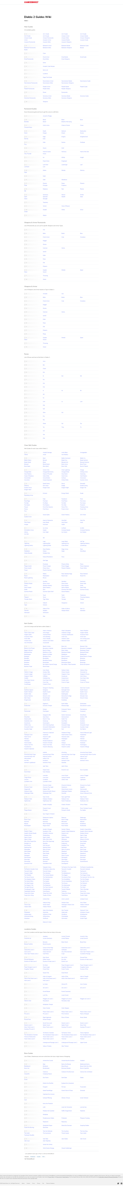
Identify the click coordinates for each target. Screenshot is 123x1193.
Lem (45, 401)
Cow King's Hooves (30, 680)
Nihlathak (46, 1114)
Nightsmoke (28, 801)
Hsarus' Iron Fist (29, 745)
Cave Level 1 (84, 950)
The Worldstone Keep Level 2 (70, 1035)
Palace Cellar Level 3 (86, 1012)
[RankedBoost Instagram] (122, 1183)
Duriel (27, 1079)
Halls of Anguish (48, 976)
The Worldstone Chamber (32, 1035)
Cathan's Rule (85, 670)
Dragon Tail (84, 487)
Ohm (45, 412)
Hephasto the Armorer (50, 1094)
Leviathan (46, 779)
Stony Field (84, 1025)
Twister (83, 599)
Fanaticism (65, 499)
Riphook (83, 821)
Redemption (47, 576)
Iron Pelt (27, 760)
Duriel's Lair (66, 961)
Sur (82, 423)
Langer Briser (28, 777)
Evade (82, 493)
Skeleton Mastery (48, 585)
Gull (64, 729)
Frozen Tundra (66, 969)
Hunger (27, 524)
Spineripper (28, 849)
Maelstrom (65, 787)
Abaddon (46, 936)
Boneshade (47, 662)
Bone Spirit (47, 466)
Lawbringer (66, 164)
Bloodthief (28, 660)
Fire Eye (65, 1087)
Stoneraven (84, 855)
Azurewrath (47, 642)
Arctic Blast (66, 452)
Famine (64, 142)
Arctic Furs (65, 636)
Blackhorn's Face (48, 652)
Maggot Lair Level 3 (86, 999)
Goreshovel (28, 723)
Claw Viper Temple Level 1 (88, 952)
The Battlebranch (67, 873)
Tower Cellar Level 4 (30, 1039)
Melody (65, 170)
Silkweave (65, 839)
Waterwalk (65, 912)
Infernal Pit (65, 984)
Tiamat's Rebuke (67, 889)
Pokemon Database (46, 1183)
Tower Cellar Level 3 (86, 1037)
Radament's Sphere (49, 817)
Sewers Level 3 (29, 1025)
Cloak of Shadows (30, 476)
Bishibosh (46, 1066)
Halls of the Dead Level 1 (32, 978)
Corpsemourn (66, 678)
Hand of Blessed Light (87, 732)
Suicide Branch (85, 861)
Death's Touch (85, 692)
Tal (45, 427)
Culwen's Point (48, 684)
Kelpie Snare (47, 770)
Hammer (46, 248)
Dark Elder (65, 1077)
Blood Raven (66, 1066)
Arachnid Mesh (48, 634)
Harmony (65, 151)
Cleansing (84, 474)
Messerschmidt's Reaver (50, 791)
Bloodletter (47, 658)
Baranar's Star (85, 646)
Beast (45, 119)
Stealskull (65, 851)
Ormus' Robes (85, 804)
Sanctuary (46, 195)
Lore (45, 167)
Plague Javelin (29, 566)
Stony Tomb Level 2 (49, 1027)
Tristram (83, 1039)
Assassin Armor (48, 40)
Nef (45, 409)
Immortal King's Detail (87, 752)
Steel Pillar (28, 853)
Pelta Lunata (66, 808)
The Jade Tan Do (85, 881)
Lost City (46, 995)
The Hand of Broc (30, 881)
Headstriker (84, 734)
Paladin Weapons (67, 88)
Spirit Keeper (28, 851)
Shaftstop (65, 835)
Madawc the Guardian (49, 1111)
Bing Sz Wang (48, 650)
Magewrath (28, 789)
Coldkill (27, 678)
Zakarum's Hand (48, 922)
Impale (46, 530)
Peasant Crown (48, 808)
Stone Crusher (66, 855)
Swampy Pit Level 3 (30, 1029)
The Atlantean (48, 873)
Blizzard (27, 464)
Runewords (66, 92)
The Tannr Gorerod (49, 887)
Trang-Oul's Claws (30, 893)
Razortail (27, 821)
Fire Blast (46, 503)
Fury (26, 144)
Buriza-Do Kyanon (86, 664)
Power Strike (84, 568)
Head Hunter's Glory (68, 734)
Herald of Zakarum (49, 741)
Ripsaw (27, 823)
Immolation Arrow (30, 530)
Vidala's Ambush (85, 904)
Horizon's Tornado (48, 743)
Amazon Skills (66, 38)
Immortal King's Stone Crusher (89, 754)
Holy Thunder (29, 153)
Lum (82, 401)
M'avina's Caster (48, 785)
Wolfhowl (46, 918)
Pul (45, 416)
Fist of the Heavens (49, 507)
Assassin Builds (67, 40)
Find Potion (66, 501)
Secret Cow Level (48, 1023)
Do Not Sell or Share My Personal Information (108, 1177)
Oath (45, 179)
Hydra (64, 524)
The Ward (84, 887)
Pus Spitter (84, 810)
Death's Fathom (29, 692)
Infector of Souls (67, 1098)
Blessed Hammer (85, 462)
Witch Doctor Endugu (49, 1148)
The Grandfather (67, 879)
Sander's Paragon (48, 829)
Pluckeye (46, 810)
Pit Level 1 (28, 1014)
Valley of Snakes (48, 1046)
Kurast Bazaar (47, 991)
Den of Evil (65, 957)
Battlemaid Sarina (86, 1064)
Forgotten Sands (85, 967)
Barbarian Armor (48, 45)
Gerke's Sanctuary (67, 715)
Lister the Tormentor (68, 1107)
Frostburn (65, 711)
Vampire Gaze (66, 902)
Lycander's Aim (29, 781)
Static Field (84, 587)
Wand (45, 279)
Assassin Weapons (68, 42)
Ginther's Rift (84, 717)
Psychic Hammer (48, 570)
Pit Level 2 (47, 1014)
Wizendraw (84, 916)
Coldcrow (46, 1072)
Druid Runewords (30, 59)
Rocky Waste (84, 1017)
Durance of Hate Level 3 (50, 961)
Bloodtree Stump (48, 660)
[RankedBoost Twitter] (119, 1183)
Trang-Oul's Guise (67, 893)
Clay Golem (66, 474)
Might (64, 551)
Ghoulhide (28, 717)
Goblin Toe (65, 719)
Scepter (46, 270)
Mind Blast (84, 551)
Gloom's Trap (47, 719)
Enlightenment (85, 136)
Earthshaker (84, 703)
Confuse (65, 478)
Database (33, 1156)
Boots (64, 233)
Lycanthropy (84, 545)
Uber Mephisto (48, 1141)
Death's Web (28, 694)
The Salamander (67, 885)
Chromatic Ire (84, 672)
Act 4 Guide (28, 36)
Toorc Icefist (84, 1133)
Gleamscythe (28, 719)
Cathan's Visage (29, 672)
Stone (26, 199)
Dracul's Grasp (85, 698)
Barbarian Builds (67, 45)
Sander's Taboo (29, 831)
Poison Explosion (85, 566)
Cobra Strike (47, 476)
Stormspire (84, 859)
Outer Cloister (47, 1008)
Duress (83, 133)
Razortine (46, 821)
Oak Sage (46, 560)
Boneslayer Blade (67, 662)
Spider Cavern (47, 1025)
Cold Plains (47, 954)
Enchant (46, 493)
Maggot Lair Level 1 (49, 999)
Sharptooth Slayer (48, 1125)
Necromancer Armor (49, 81)
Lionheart (27, 167)
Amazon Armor (67, 36)
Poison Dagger (66, 566)
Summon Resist (29, 591)
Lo (63, 401)
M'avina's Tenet (29, 787)
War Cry (83, 608)
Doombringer (47, 698)
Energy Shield (66, 493)
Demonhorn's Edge (68, 696)
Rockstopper (28, 825)
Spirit (26, 196)
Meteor (46, 551)
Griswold (83, 1090)
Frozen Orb (84, 509)
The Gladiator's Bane (30, 879)
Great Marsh (66, 973)
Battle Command (67, 458)
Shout (26, 585)
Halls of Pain (66, 976)
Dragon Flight (66, 487)
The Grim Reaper (85, 879)
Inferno (27, 532)
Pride (26, 185)
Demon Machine (29, 696)
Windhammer (85, 914)
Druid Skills (47, 59)
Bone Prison (84, 464)
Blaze (45, 462)
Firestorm (83, 505)
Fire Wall (65, 505)
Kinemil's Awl (66, 770)
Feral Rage (28, 501)
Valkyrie (46, 603)
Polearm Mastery (67, 568)
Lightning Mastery (86, 543)
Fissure (27, 507)
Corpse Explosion (48, 480)
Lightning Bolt (47, 543)
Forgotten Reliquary (68, 967)
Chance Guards (67, 672)
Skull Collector (66, 841)
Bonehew (27, 662)
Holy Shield (47, 522)
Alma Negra (47, 632)
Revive (46, 578)
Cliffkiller (46, 676)
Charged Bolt (28, 472)
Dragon (46, 133)
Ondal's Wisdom (67, 804)
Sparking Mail (28, 847)
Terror (45, 597)
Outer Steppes (66, 1008)
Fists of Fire (66, 507)
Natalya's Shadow (48, 799)
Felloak (46, 709)
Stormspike (65, 859)
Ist (63, 390)
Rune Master (66, 825)
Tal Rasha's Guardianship (87, 867)
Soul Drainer (28, 845)
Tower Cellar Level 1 (49, 1037)
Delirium (65, 131)
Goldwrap (46, 721)
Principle (46, 185)
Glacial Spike (47, 514)
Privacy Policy (51, 1177)
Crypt (64, 954)
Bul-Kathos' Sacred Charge (51, 664)
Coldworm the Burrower (69, 1072)
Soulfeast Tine (66, 845)
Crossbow (84, 237)
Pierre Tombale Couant (87, 808)
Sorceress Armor (48, 96)
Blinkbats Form (48, 656)
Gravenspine (47, 723)
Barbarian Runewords (31, 47)
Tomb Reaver (47, 891)
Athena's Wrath (67, 640)
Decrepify (83, 483)
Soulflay (83, 845)
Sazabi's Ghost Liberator (87, 831)
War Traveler (66, 910)
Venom (46, 206)
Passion (46, 183)
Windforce (65, 914)
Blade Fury (65, 460)
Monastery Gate (67, 1001)
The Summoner (48, 1133)
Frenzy (27, 509)
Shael (45, 423)
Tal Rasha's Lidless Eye (50, 869)
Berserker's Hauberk (68, 648)
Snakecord (65, 843)
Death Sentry (47, 483)
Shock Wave (66, 583)
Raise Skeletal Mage (68, 574)
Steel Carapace (85, 851)
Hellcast (83, 737)
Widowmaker (28, 914)
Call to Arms (47, 125)
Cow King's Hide (85, 678)
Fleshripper (47, 711)
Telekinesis (84, 595)
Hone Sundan (28, 743)
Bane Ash (65, 646)
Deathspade (66, 694)
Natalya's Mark (29, 799)
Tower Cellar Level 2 (68, 1037)
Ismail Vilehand (85, 1098)
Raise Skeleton (85, 574)
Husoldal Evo (28, 747)
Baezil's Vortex (48, 646)
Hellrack (83, 738)
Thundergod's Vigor (30, 889)
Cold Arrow (66, 476)
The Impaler (47, 881)
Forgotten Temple (30, 969)
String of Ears (66, 861)
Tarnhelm (65, 871)
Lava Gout (46, 777)
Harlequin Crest (29, 734)
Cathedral (65, 950)
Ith (82, 390)
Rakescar (65, 817)
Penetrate (46, 564)
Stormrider (28, 859)
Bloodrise (83, 658)
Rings (45, 334)
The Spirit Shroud (29, 887)
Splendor (46, 196)
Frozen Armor (66, 509)
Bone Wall (65, 466)
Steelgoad (28, 855)
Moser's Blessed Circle (87, 793)
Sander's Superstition (86, 829)
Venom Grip (28, 904)
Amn (45, 361)
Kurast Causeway (67, 991)
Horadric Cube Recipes (50, 66)
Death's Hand (66, 692)
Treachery (46, 202)
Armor (27, 40)
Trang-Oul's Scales (86, 893)
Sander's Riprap (67, 829)
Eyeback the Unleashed (69, 1083)
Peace (64, 183)
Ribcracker (65, 821)
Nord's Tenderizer (67, 801)
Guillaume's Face (48, 729)
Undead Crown (85, 899)
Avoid (45, 454)
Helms (64, 248)
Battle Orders (28, 460)
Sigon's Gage (84, 835)
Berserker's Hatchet (49, 648)
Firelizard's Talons (67, 709)
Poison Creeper (48, 566)
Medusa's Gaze (29, 791)
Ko (44, 398)
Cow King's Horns (48, 680)
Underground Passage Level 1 (52, 1042)
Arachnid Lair (28, 938)
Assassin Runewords (30, 42)
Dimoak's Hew (85, 696)
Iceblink (46, 752)
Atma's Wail (84, 640)
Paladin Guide (85, 86)
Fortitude (83, 142)
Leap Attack (66, 541)
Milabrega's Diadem (68, 791)
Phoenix (83, 183)
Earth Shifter (66, 703)
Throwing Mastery (86, 597)
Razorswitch (84, 819)
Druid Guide (84, 57)
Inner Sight (47, 532)
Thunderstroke (48, 889)
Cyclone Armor (85, 480)
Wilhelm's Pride (48, 914)
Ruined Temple (48, 1019)
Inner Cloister (84, 984)
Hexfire (64, 741)
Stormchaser (28, 857)
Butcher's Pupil (29, 666)
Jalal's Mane (66, 766)
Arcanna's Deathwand (68, 634)
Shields (65, 270)
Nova (64, 557)
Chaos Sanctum (48, 952)
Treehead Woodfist (30, 1135)
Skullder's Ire (28, 843)
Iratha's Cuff (84, 758)
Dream (64, 133)
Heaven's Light (48, 737)
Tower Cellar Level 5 (49, 1039)
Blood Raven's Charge (87, 656)
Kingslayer (65, 161)
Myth (26, 172)
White (64, 209)
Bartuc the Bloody (67, 1064)
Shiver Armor (47, 583)
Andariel (83, 1060)
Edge (45, 136)
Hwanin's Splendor (30, 749)
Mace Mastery (47, 549)
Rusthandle (84, 825)
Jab (45, 538)
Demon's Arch (47, 696)
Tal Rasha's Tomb (67, 1033)
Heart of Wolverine (49, 520)
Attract (27, 454)
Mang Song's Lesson (68, 789)
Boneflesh (84, 660)
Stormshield (47, 859)
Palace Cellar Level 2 (68, 1012)
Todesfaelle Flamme (30, 891)
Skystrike (46, 843)
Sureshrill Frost (29, 863)
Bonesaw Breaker (67, 1068)
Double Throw (29, 487)
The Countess (66, 1131)
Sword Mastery (67, 591)
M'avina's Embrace (67, 785)
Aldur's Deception (67, 630)
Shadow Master (29, 583)
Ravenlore (46, 819)
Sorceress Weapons (68, 98)
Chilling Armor (85, 472)
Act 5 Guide (47, 36)
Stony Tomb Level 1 (30, 1027)
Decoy (64, 483)
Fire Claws (84, 503)
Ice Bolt (83, 528)
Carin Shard (47, 670)
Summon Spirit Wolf (49, 591)
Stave (26, 272)
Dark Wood (47, 957)
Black (64, 119)
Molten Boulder (29, 553)
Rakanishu (65, 1122)
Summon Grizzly (85, 589)
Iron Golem (65, 532)
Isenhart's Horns (85, 760)
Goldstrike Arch (29, 721)
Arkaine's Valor (66, 638)
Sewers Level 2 (85, 1023)
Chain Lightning (67, 470)
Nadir (45, 176)
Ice (44, 157)
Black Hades (66, 650)
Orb (45, 262)
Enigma (65, 136)
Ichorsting (65, 752)
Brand (45, 121)
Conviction (28, 480)
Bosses (83, 47)
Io (44, 390)
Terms (31, 1183)
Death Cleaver (85, 690)
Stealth (64, 196)
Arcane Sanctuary (48, 938)
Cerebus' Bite (47, 672)
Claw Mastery (29, 474)
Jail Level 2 (65, 988)
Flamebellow (84, 709)
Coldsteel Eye (47, 678)
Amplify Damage (48, 452)
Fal (45, 379)
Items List (46, 70)
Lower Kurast (66, 995)
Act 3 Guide (84, 34)
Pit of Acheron (66, 1014)
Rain (64, 189)
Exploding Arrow (29, 495)
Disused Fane (84, 957)
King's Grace (47, 161)
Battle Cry (84, 458)
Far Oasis (46, 965)
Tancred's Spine (48, 871)
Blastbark (27, 656)
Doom (27, 133)
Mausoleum (47, 1001)
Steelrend (46, 855)
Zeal (45, 616)
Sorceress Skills (48, 98)
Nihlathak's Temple (49, 1004)
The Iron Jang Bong (68, 881)
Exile (45, 139)
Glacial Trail (47, 973)
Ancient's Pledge (48, 116)
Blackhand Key (29, 652)
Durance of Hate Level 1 (87, 959)
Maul (82, 549)
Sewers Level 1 (67, 1023)
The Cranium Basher (49, 875)
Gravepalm (65, 723)
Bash (45, 458)
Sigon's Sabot (47, 837)
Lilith (45, 1107)
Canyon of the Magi (49, 947)
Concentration (47, 478)
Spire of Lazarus (67, 849)
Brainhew (27, 664)
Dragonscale (28, 700)
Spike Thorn (84, 847)
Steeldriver (84, 853)
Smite (82, 585)
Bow (82, 233)
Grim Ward (84, 514)
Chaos (83, 125)
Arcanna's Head (29, 636)
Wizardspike (66, 916)
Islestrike (65, 762)
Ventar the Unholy (48, 1144)
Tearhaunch (84, 871)
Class (45, 53)
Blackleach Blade (67, 652)
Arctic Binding (47, 636)
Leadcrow (83, 777)
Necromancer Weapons (69, 83)
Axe (45, 229)
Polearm (46, 266)
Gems (45, 62)
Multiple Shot (47, 553)
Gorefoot (83, 721)
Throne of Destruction (31, 1037)
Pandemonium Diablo (49, 1118)
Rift (26, 191)
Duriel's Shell (47, 700)
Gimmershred (66, 717)
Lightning (27, 543)
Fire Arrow (84, 501)
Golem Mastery (67, 514)
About (22, 1183)
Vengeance (65, 603)
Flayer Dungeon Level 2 (87, 965)
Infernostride (28, 758)
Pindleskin (65, 1118)
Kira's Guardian (85, 770)
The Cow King (85, 1131)
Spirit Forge (84, 849)
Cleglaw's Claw (67, 674)
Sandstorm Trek (48, 831)
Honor (45, 153)
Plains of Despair (85, 1014)
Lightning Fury (66, 543)
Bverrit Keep (47, 666)
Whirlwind (47, 612)
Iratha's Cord (66, 758)
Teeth (64, 595)
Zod (45, 438)
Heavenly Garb (66, 737)
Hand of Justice (48, 151)
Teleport (27, 597)
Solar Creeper (29, 587)
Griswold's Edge (67, 725)
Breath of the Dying (68, 121)
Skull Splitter (84, 841)
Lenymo (27, 779)
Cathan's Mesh (66, 670)
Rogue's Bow (47, 825)
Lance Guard (66, 775)
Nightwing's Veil (48, 801)
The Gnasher (47, 879)
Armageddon (84, 452)
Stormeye (46, 857)
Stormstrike (28, 861)
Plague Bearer (29, 810)
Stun (45, 589)
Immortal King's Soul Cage (69, 754)
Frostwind (84, 711)
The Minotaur (47, 883)
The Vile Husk (66, 887)
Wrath (27, 211)
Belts (45, 233)
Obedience (65, 179)
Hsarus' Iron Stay (67, 745)
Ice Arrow (46, 528)
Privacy (35, 1183)
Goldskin (83, 719)
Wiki (44, 1156)
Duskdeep (65, 700)
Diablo (83, 1077)
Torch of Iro (84, 891)
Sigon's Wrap (28, 839)
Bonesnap (84, 662)
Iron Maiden (84, 532)
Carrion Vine (47, 470)
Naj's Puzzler (84, 797)
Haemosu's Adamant (49, 732)
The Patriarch (84, 883)
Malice (45, 170)
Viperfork (65, 906)
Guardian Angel (85, 727)
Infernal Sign (66, 756)
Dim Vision (47, 485)
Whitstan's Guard (85, 912)
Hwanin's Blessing (49, 747)
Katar (45, 255)
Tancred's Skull (29, 871)
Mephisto (83, 1111)
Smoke (83, 195)
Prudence (65, 185)
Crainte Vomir (66, 680)
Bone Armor (66, 464)
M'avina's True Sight (49, 787)
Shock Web (84, 583)
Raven (27, 576)
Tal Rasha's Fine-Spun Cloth (70, 867)
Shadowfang (47, 835)
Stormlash (84, 857)
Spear (82, 270)
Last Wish (46, 164)
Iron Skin (27, 534)
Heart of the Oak (85, 151)
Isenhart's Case (67, 760)
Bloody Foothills (29, 944)
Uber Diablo (66, 1139)
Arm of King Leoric (86, 638)
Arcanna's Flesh (85, 634)
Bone (82, 119)
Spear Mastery (48, 587)
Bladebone (65, 654)
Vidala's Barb (28, 906)
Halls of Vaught (85, 976)
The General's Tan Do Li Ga (88, 877)
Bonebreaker (47, 1068)
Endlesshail (28, 705)
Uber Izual (28, 1141)
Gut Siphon (84, 729)
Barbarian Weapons (68, 47)
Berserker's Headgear (87, 648)
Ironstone (46, 760)
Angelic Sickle (29, 634)
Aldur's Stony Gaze (30, 632)
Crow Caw (47, 682)
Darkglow (46, 690)
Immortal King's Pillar (49, 754)
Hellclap (27, 738)
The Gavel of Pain (67, 877)
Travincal (65, 1039)
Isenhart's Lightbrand (30, 762)
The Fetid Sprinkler (49, 877)
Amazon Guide (29, 38)
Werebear (84, 610)
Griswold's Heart (85, 725)
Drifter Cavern (47, 959)
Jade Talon (46, 766)
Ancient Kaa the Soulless (69, 1060)
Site (40, 1183)
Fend (82, 499)
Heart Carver (28, 737)
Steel (82, 196)
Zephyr (46, 215)
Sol (63, 423)
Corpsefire (28, 1074)
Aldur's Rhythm (85, 630)
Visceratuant (84, 906)
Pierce (82, 564)
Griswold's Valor (67, 727)
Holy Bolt (65, 520)
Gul (45, 383)
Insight (83, 157)
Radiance (46, 189)
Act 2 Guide (66, 34)
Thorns (64, 597)
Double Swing (85, 485)
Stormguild (65, 857)
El (44, 376)
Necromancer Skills (49, 83)
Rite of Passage (48, 823)
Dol (45, 372)
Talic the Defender (48, 1131)
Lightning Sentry (29, 545)
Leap (45, 541)
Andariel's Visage (67, 632)
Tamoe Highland (85, 1033)
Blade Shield (28, 462)
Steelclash (65, 853)
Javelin (46, 251)
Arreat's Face (28, 640)
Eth (82, 376)
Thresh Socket (66, 1133)
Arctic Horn (84, 636)
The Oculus (66, 883)
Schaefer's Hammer (49, 833)
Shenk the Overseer (68, 1125)
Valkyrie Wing (47, 902)
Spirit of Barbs (66, 587)
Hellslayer (28, 741)
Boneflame (65, 660)
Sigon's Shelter (66, 837)
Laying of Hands (67, 777)
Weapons (46, 101)
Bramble (27, 121)
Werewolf (28, 612)
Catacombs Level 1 (68, 947)
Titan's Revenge (85, 889)
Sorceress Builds (67, 96)
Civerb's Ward (47, 674)
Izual (26, 1100)
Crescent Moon (29, 127)
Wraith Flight (84, 918)
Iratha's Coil (47, 758)
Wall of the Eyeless (49, 910)
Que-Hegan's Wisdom (50, 814)
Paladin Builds (66, 86)
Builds (27, 50)
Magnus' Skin (47, 789)
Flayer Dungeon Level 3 (31, 967)
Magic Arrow (66, 549)
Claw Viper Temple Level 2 (32, 954)
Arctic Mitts (28, 638)
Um (45, 431)
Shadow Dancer (85, 833)
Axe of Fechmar (29, 642)
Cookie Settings (65, 1177)
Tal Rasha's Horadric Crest (32, 869)
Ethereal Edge (66, 705)
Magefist (83, 787)
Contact (27, 1183)
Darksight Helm (67, 690)
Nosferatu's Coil (85, 801)
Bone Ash (28, 1068)
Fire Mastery (47, 505)
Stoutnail (46, 861)
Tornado (65, 599)
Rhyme (83, 189)
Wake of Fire (47, 608)
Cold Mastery (84, 476)
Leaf (82, 164)
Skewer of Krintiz (85, 839)
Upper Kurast (84, 1042)
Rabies (46, 574)
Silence (64, 195)
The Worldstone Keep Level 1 (52, 1035)
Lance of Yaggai (85, 775)
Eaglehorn (46, 703)
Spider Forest (66, 1025)
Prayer (27, 570)
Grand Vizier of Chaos (68, 1090)
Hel (45, 387)
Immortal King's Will (30, 756)
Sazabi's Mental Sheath (31, 833)
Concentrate (28, 478)
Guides (40, 1156)
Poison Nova (47, 568)
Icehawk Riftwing (48, 1098)
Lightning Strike (48, 545)
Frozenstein (84, 1087)
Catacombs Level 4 (49, 950)
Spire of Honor (48, 849)
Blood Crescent (67, 656)
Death (45, 131)
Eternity (27, 139)
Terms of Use (59, 1177)
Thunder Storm (29, 599)
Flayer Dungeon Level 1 (69, 965)
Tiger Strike (47, 599)
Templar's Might (29, 873)
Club (64, 237)
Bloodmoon (66, 658)
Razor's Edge (66, 819)
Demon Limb (84, 694)
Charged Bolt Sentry (49, 472)
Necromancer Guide (86, 81)
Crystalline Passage (86, 954)
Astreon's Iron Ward (49, 640)
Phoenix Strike (66, 564)
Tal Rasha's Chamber (49, 1033)
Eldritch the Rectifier (49, 1083)
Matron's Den (28, 1001)
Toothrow (65, 891)
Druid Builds (66, 57)
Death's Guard (48, 692)
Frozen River (47, 969)
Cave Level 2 (28, 952)
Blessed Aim (66, 462)
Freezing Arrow (85, 507)
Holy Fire (83, 520)
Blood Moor (84, 942)
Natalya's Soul (66, 799)
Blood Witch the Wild (87, 1066)
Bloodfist (27, 658)
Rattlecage (84, 817)
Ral (45, 420)
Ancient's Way (85, 936)
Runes (45, 92)
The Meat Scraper (30, 883)
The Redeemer (48, 885)
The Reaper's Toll (29, 885)
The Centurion (85, 873)
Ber (45, 365)
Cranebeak (84, 680)
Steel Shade (47, 853)
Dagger (46, 240)
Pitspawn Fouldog (86, 1118)
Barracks (46, 942)
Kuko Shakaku (47, 772)
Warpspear (28, 912)
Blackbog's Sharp (85, 650)
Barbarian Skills (48, 47)
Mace (45, 259)
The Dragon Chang (86, 875)
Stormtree (46, 1127)
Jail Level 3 (84, 988)
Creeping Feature (48, 1074)
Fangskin (46, 1087)
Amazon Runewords (49, 38)
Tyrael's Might (85, 895)
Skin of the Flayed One (31, 841)
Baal (45, 1064)
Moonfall (65, 793)
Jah (45, 394)
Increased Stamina (86, 530)
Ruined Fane (28, 1019)
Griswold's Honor (29, 727)
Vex (45, 434)
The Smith (28, 1133)
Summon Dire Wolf (68, 589)
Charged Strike (66, 472)
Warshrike (46, 912)
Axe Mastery (66, 454)
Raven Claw (28, 819)
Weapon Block (66, 610)
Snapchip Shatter (85, 1125)
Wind (82, 209)
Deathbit (46, 694)
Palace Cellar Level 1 (49, 1012)
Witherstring (47, 916)
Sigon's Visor (84, 837)
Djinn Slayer (28, 698)
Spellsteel (65, 847)
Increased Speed (67, 530)
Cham (45, 368)
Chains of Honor (67, 125)
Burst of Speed (85, 466)
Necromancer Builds (68, 81)
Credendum (28, 682)
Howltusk (83, 743)
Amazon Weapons (86, 38)
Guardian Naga (29, 729)
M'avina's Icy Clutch (86, 785)
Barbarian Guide (85, 45)
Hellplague (65, 738)
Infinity (64, 157)
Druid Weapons (67, 59)
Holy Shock (66, 522)
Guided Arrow (29, 517)
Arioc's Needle (48, 638)
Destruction (84, 131)
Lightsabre (84, 779)
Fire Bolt (65, 503)
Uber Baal (46, 1139)
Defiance (27, 485)
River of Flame (66, 1017)
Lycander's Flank (48, 781)
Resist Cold (66, 576)
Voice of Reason (67, 206)
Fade (45, 499)
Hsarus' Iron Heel (48, 745)
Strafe (26, 589)
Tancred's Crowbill (67, 869)
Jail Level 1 (47, 988)
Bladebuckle (84, 654)
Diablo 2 (27, 20)
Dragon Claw (47, 487)
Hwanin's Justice (67, 747)
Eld (63, 376)
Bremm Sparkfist (85, 1068)
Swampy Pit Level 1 (68, 1027)
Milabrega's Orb (85, 791)
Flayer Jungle (47, 967)
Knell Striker (28, 772)
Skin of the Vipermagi (49, 841)
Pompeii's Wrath (67, 810)
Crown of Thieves (85, 682)
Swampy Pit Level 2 (86, 1027)
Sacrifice (46, 581)
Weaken (46, 610)
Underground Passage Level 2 (70, 1042)
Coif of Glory (84, 676)
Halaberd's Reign (67, 732)
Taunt (45, 595)
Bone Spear (28, 466)
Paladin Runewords (30, 88)
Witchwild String (29, 916)
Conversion (84, 478)
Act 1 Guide (47, 34)
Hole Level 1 (28, 980)
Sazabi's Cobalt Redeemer (69, 831)
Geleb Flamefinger (49, 1090)
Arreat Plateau (66, 938)
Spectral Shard (48, 847)
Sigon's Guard (29, 837)
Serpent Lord (66, 833)
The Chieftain (28, 875)
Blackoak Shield (85, 652)
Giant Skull (47, 717)
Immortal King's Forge (31, 754)
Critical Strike (66, 480)
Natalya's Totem (85, 799)
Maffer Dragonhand (68, 1111)
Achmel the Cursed (49, 1060)
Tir (82, 427)
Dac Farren (47, 1077)
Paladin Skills (47, 88)
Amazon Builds (85, 36)
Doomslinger (66, 698)
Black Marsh (66, 942)
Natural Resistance (49, 557)
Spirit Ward (47, 851)
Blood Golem (47, 464)
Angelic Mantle (85, 632)
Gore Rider (65, 721)
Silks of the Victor (48, 839)
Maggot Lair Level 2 (68, 999)
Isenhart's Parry (48, 762)
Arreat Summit (85, 938)
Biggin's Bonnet (29, 650)
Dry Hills (65, 959)
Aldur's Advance (48, 630)
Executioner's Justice (86, 705)
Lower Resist (66, 545)
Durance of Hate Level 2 (31, 961)
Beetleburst (28, 1066)
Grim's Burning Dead (49, 725)
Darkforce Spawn (29, 690)
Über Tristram (66, 1046)
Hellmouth (47, 738)
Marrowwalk (84, 789)
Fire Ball (27, 503)
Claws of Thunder (48, 474)
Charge (83, 470)
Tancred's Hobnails (86, 869)
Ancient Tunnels (67, 936)
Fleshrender (28, 711)
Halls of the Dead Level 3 (69, 978)
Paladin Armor (48, 86)
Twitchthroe (66, 895)
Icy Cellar (46, 984)
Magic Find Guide (48, 77)
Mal (45, 405)
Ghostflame (84, 715)
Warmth (27, 610)
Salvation (65, 581)
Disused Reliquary (30, 959)
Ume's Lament (66, 899)
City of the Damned (68, 952)
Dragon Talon (28, 489)
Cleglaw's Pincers (86, 674)
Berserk (46, 460)
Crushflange (28, 684)
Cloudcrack (65, 676)
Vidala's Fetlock (48, 906)
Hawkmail (46, 734)
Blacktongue (28, 654)
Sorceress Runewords (31, 98)
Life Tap (83, 541)
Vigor (26, 605)
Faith (45, 142)
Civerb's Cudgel (29, 674)
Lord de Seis (84, 1107)
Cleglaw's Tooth (29, 676)
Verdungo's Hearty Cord (69, 904)
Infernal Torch (84, 756)
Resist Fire (84, 576)
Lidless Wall (66, 779)
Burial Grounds (48, 944)
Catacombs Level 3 (30, 950)
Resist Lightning (29, 578)
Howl (82, 522)
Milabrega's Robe (29, 793)
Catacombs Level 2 (86, 947)
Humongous (84, 745)
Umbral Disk (47, 899)
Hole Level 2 (47, 980)
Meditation (28, 551)
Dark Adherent (66, 688)
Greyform (83, 723)
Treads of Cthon (48, 895)
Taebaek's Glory (48, 867)
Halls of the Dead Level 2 (50, 978)
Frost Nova (47, 509)
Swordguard (66, 863)
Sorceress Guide (85, 96)
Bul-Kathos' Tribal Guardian (70, 664)
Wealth (46, 209)
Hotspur (65, 743)
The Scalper (84, 885)
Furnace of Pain (85, 969)
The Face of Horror (30, 877)
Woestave (28, 918)
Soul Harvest (47, 845)
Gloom (46, 148)
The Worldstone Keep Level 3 (89, 1035)
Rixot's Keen (66, 823)
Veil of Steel (84, 902)
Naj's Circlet (47, 797)
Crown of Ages (66, 682)
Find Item (46, 501)
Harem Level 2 (85, 978)
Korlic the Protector (49, 1103)
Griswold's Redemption (50, 727)
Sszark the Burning (30, 1127)
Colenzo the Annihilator (87, 1072)
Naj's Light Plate (67, 797)
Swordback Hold (48, 863)
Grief (64, 148)
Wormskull (65, 918)
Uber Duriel (84, 1139)
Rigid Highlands (48, 1017)
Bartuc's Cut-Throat (30, 648)
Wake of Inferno (67, 608)
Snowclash (84, 843)
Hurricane (46, 524)
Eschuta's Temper (48, 705)
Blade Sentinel (85, 460)
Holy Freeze (28, 522)
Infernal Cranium (48, 756)
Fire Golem (28, 505)
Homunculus (84, 741)
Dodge (64, 485)
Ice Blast (65, 528)
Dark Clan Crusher (86, 688)
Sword (45, 272)
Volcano (46, 605)
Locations (46, 73)
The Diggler (66, 875)
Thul (64, 427)
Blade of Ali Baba (48, 654)
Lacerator (46, 775)
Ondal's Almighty (48, 804)
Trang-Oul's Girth (48, 893)
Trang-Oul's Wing (30, 895)
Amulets (46, 293)
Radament (46, 1122)
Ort (63, 412)
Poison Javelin (29, 568)
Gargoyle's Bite (48, 715)
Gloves (46, 244)
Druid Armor (47, 57)
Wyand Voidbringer (68, 1148)
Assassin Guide (85, 40)
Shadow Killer (29, 835)
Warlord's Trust (85, 910)
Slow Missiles (66, 585)
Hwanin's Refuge (85, 747)
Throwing (46, 275)
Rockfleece (84, 823)
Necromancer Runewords (32, 83)
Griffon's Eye (28, 725)
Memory (83, 170)
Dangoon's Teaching (49, 688)
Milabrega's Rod (48, 793)
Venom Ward (47, 904)
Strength (46, 199)
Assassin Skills (48, 42)
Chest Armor (47, 237)
